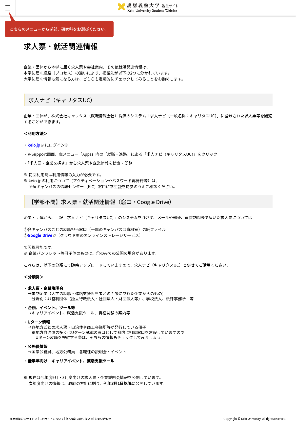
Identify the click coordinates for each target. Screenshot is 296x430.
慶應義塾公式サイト (23, 419)
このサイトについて (51, 419)
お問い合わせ (103, 419)
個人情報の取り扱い (79, 419)
